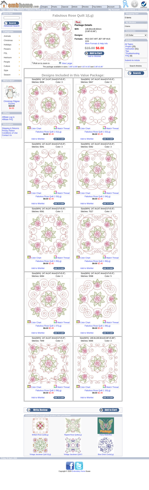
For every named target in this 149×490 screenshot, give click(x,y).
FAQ (127, 56)
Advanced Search (11, 26)
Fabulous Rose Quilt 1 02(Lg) (98, 132)
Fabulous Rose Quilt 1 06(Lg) (98, 261)
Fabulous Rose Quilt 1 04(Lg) (98, 196)
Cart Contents (128, 10)
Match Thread (63, 128)
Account (111, 7)
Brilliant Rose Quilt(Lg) (40, 435)
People (7, 62)
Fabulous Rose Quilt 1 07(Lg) (49, 326)
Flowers (7, 49)
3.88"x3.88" (73, 67)
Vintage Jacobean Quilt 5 (73, 454)
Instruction (129, 49)
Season (7, 75)
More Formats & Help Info (96, 43)
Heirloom (8, 57)
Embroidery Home (78, 471)
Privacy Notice (8, 131)
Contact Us (7, 135)
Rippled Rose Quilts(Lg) (73, 435)
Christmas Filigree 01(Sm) (12, 102)
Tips (127, 51)
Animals (7, 36)
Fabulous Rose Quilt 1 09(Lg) (49, 390)
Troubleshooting (132, 53)
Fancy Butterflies (106, 435)
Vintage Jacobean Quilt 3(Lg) (40, 454)
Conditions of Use (10, 133)
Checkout (142, 10)
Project (128, 46)
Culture (7, 66)
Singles (45, 7)
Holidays (7, 45)
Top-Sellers (97, 7)
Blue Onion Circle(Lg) (106, 454)
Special (65, 7)
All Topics (129, 44)
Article (75, 7)
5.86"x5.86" (98, 67)
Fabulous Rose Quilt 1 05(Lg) (49, 261)
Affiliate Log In (8, 117)
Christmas (8, 40)
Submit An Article (132, 60)
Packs (55, 7)
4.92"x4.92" (85, 67)
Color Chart (36, 128)
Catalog (10, 10)
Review (85, 7)
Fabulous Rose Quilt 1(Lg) (38, 10)
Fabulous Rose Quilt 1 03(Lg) (49, 196)
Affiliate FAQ (7, 119)
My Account (114, 10)
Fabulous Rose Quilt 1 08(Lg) (98, 326)
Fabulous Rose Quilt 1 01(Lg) (49, 132)
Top (3, 10)
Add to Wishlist (94, 56)
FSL (5, 53)
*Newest (20, 10)
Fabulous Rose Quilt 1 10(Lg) (98, 390)
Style (6, 70)
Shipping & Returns (10, 128)
